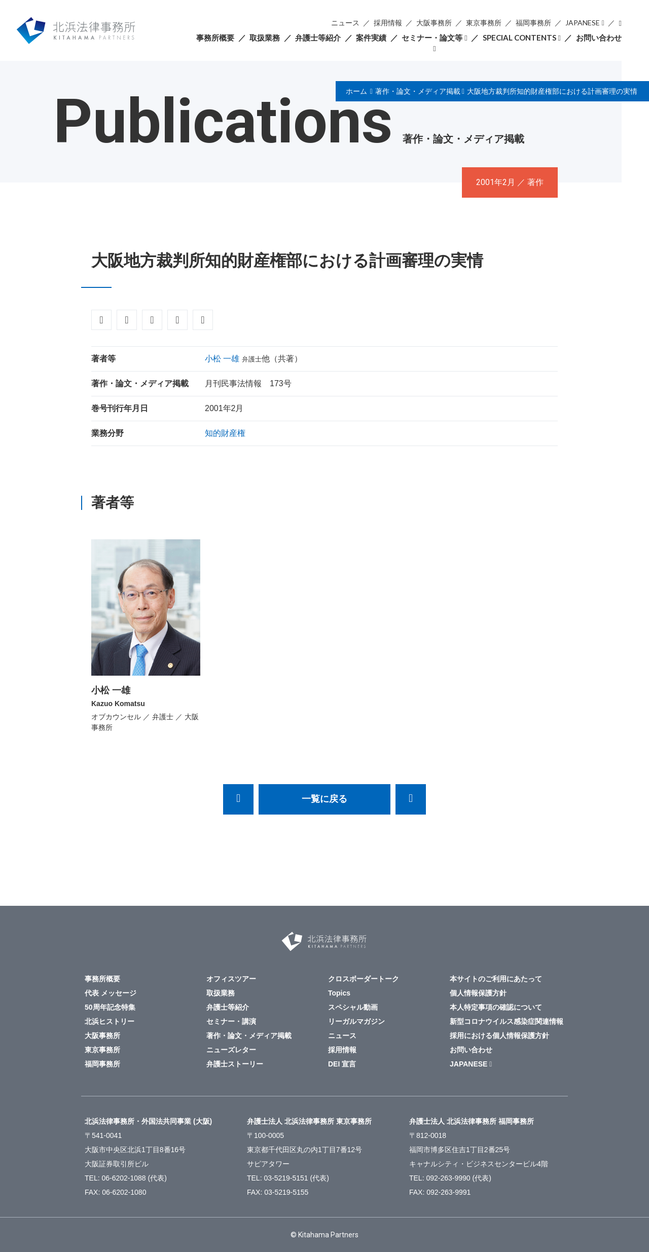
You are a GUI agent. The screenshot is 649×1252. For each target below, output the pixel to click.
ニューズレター (231, 1050)
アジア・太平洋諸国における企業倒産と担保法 (410, 799)
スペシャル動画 (353, 1007)
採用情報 (388, 22)
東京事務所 (483, 22)
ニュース (345, 22)
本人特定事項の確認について (496, 1007)
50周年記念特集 (110, 1007)
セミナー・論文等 (432, 37)
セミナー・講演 (231, 1021)
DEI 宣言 (342, 1064)
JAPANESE (582, 22)
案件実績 (371, 37)
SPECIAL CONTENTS (519, 37)
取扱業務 (264, 37)
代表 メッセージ (110, 993)
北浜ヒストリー (109, 1021)
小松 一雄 (222, 358)
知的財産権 (225, 433)
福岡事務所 (533, 22)
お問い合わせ (599, 37)
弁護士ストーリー (234, 1064)
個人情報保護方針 (478, 993)
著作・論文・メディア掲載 (417, 91)
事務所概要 (215, 37)
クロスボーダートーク (363, 979)
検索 (620, 23)
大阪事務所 (434, 22)
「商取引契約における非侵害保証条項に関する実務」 (238, 799)
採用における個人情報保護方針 (499, 1036)
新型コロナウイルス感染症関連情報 (506, 1021)
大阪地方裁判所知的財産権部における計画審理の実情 (552, 91)
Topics (339, 993)
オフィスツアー (231, 979)
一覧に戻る (324, 799)
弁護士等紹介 (318, 37)
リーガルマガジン (356, 1021)
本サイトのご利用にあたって (496, 979)
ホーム (356, 91)
